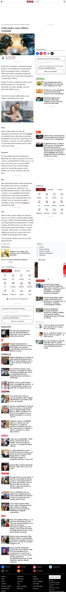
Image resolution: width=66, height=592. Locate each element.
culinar (3, 583)
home (2, 24)
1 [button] (48, 279)
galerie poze (5, 588)
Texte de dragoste (46, 253)
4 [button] (53, 279)
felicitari (20, 588)
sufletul (29, 134)
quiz (18, 583)
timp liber (36, 583)
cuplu (3, 581)
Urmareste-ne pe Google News (17, 299)
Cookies (51, 580)
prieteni (25, 203)
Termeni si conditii (54, 584)
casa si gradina (38, 581)
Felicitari (42, 255)
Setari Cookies (54, 577)
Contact (51, 586)
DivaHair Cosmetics (54, 582)
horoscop (20, 576)
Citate (41, 247)
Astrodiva (11, 24)
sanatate (20, 581)
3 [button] (51, 279)
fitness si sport (6, 586)
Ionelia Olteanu (11, 57)
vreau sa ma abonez (17, 321)
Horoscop (7, 24)
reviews (35, 588)
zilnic (35, 576)
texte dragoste (38, 586)
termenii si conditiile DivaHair (11, 317)
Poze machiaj (44, 249)
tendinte (36, 579)
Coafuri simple (44, 251)
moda (3, 579)
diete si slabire (21, 586)
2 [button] (50, 279)
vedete (3, 576)
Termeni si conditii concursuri (54, 588)
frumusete (20, 579)
